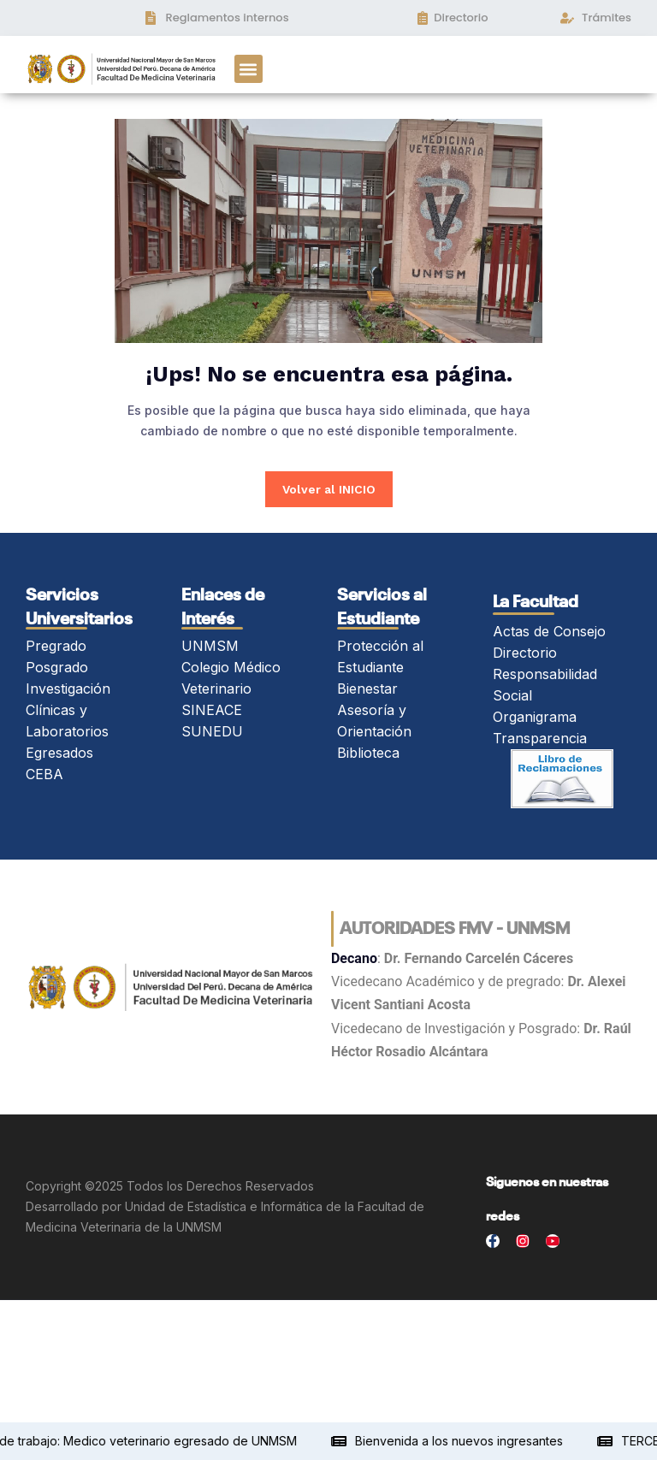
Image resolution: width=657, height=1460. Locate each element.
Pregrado (56, 645)
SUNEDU (212, 731)
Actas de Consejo (549, 631)
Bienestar (367, 688)
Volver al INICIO (329, 489)
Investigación (68, 688)
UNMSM (210, 645)
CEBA (44, 774)
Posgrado (57, 667)
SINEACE (211, 709)
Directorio (525, 652)
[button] (248, 69)
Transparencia (540, 738)
